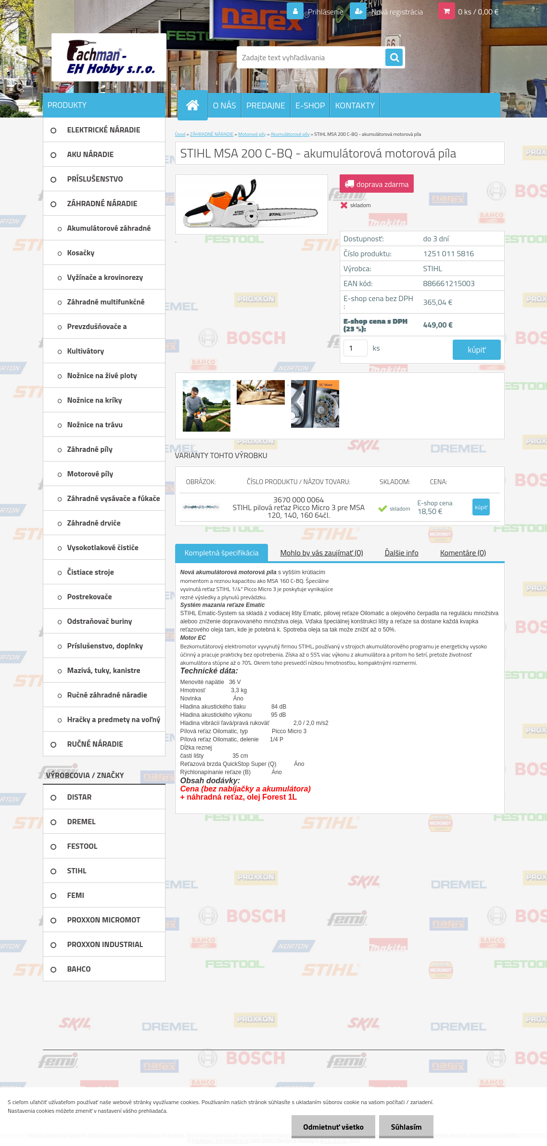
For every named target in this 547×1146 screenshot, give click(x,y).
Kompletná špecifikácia (222, 552)
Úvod (180, 134)
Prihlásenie (325, 11)
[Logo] (109, 57)
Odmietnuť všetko (332, 1127)
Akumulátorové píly (289, 134)
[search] (394, 58)
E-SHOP (310, 105)
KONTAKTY (355, 105)
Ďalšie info (402, 552)
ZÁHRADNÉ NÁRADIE (211, 134)
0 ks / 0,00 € (478, 11)
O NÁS (224, 105)
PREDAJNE (265, 105)
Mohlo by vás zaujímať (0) (321, 552)
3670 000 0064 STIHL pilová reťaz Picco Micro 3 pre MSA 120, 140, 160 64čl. (299, 507)
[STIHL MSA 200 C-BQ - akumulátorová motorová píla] (207, 381)
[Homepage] (197, 105)
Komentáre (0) (463, 552)
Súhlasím (406, 1127)
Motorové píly (252, 134)
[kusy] (355, 348)
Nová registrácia (396, 11)
